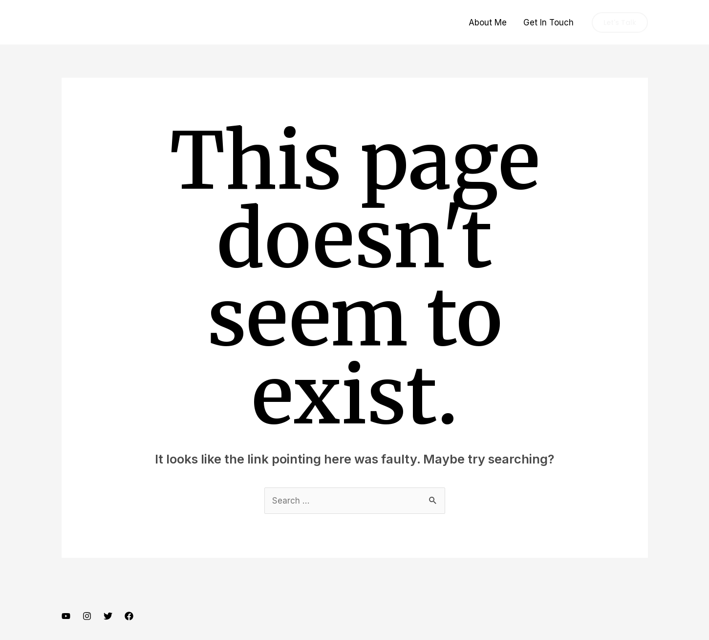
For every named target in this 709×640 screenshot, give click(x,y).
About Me (488, 22)
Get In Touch (548, 22)
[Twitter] (108, 616)
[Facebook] (129, 616)
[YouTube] (66, 616)
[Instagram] (87, 616)
